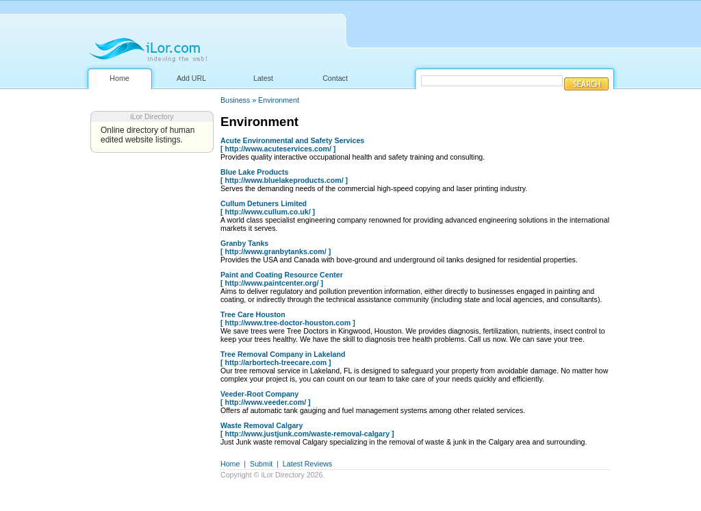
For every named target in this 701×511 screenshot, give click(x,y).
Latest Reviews (307, 464)
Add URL (191, 78)
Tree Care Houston (252, 314)
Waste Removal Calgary (261, 425)
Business (235, 100)
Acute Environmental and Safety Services (292, 140)
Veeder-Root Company (259, 394)
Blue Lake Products (254, 172)
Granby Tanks (244, 243)
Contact (335, 78)
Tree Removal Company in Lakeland (282, 354)
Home (119, 78)
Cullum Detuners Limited (263, 203)
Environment (278, 100)
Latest (263, 78)
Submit (261, 464)
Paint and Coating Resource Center (281, 275)
